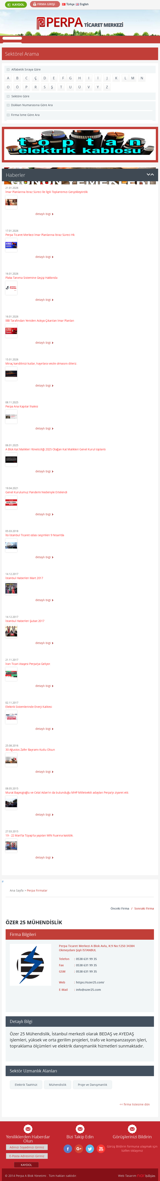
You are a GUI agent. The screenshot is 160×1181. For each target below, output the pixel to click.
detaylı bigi (43, 214)
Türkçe (70, 4)
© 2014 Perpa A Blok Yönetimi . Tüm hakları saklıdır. (41, 1176)
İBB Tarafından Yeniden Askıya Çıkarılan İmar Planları (39, 321)
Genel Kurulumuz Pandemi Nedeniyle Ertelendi (36, 492)
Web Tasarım (127, 1176)
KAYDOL (16, 4)
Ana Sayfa (17, 890)
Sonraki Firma (144, 908)
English (84, 4)
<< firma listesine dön (135, 1104)
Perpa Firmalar (37, 890)
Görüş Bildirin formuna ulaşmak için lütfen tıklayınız (132, 1148)
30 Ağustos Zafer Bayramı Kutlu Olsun (30, 750)
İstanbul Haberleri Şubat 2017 (24, 621)
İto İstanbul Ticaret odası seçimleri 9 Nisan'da (34, 535)
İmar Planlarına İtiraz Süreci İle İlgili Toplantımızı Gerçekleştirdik (46, 192)
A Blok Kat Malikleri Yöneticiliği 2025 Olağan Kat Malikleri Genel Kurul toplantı (55, 449)
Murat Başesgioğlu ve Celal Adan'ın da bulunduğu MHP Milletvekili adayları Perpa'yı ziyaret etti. (67, 792)
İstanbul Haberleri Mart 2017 (24, 578)
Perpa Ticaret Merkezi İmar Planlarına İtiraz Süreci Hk (39, 235)
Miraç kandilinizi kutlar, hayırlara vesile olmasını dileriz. (41, 363)
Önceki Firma (120, 908)
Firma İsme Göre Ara (25, 115)
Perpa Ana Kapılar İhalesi (21, 406)
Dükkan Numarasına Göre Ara (32, 105)
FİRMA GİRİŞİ (46, 4)
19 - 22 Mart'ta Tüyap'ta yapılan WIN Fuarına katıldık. (39, 835)
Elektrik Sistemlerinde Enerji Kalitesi (28, 707)
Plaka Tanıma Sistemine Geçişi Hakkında (31, 278)
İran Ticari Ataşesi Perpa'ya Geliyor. (28, 664)
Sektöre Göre (20, 96)
